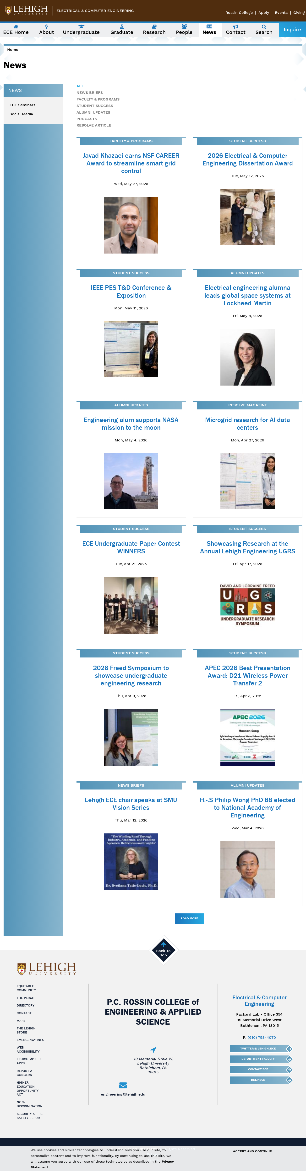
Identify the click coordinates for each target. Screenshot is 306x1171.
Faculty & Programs (98, 99)
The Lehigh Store (26, 1030)
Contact (24, 1013)
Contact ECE (258, 1069)
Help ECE (258, 1079)
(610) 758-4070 (262, 1037)
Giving (299, 12)
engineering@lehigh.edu (123, 1094)
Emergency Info (30, 1040)
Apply (263, 12)
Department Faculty (258, 1058)
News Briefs (89, 92)
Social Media (21, 114)
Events (281, 12)
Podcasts (86, 119)
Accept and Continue (252, 1151)
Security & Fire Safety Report (30, 1116)
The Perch (25, 998)
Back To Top (163, 952)
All (80, 86)
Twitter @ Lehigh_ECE (258, 1048)
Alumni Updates (93, 112)
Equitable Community (26, 988)
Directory (25, 1005)
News (15, 90)
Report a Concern (24, 1073)
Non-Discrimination (30, 1104)
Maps (21, 1021)
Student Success (94, 105)
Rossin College (239, 12)
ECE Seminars (22, 105)
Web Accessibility (28, 1049)
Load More (189, 918)
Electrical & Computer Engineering (95, 10)
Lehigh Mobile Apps (29, 1061)
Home (12, 49)
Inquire (292, 29)
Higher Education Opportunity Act (28, 1089)
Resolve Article (93, 125)
